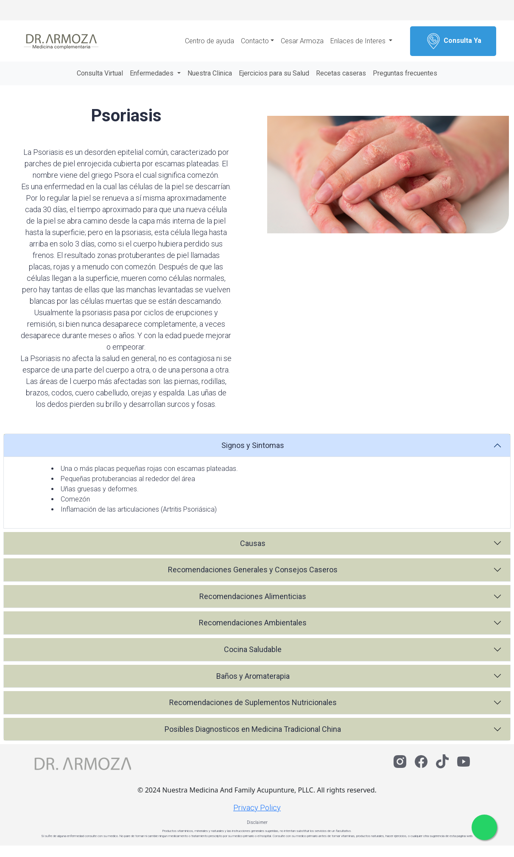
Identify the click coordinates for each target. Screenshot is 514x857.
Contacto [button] (255, 41)
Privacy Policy (257, 807)
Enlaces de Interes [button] (358, 41)
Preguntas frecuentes (405, 73)
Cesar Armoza (302, 41)
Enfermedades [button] (152, 73)
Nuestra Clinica (209, 73)
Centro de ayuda (209, 41)
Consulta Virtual (100, 73)
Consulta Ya (453, 41)
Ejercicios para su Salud (274, 73)
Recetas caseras (341, 73)
